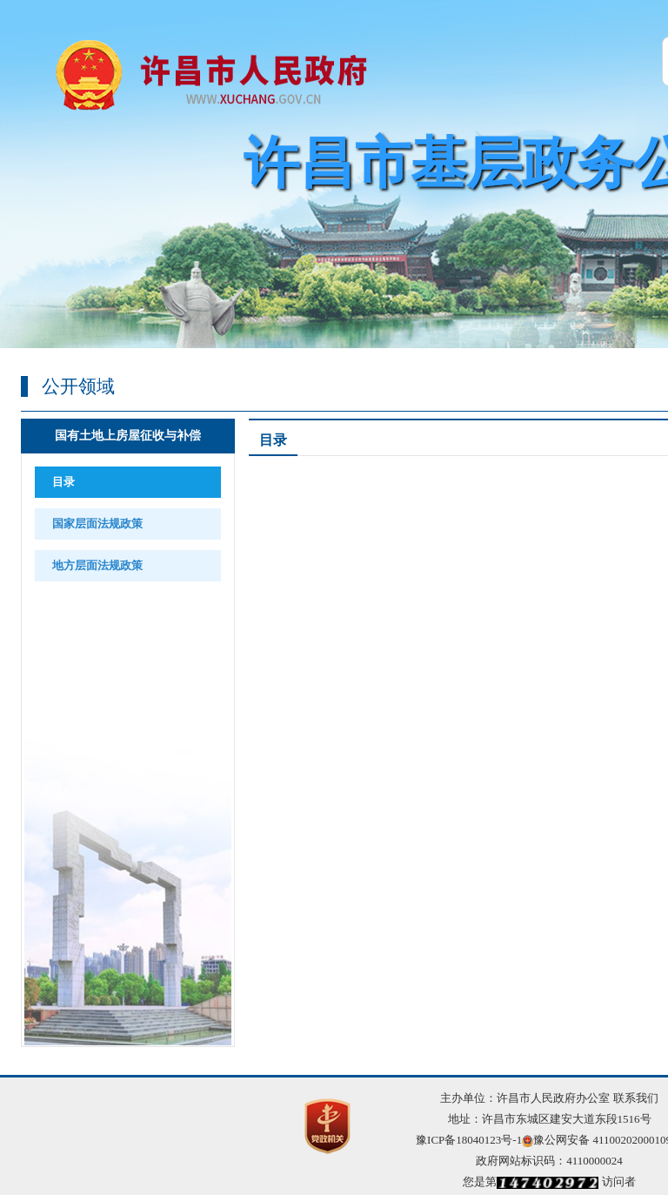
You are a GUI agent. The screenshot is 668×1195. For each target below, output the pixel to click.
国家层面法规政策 (97, 523)
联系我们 (635, 1097)
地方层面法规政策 (97, 565)
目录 (63, 481)
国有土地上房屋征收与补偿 (128, 435)
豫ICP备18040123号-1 (469, 1139)
